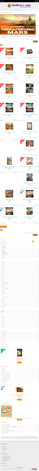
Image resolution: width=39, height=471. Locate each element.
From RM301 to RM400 (5, 379)
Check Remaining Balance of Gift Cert (8, 430)
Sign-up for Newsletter (5, 465)
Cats (2, 313)
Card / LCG (3, 263)
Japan (2, 323)
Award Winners (4, 335)
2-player (3, 261)
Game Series (4, 331)
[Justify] (36, 41)
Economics (3, 276)
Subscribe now (19, 419)
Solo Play (3, 299)
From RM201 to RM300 (5, 377)
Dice (2, 274)
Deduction (3, 269)
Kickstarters (3, 251)
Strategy (3, 301)
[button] (3, 357)
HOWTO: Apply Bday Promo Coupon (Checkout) (9, 426)
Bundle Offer (4, 255)
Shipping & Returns (5, 432)
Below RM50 (4, 370)
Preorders (3, 249)
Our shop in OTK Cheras (7, 456)
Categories (5, 9)
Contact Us (4, 451)
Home (2, 9)
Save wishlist (16, 62)
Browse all (3, 339)
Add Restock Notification (6, 424)
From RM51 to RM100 (5, 372)
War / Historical (4, 305)
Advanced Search (3, 243)
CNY (2, 315)
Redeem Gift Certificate (5, 428)
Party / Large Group (5, 288)
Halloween (3, 321)
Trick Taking (4, 303)
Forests (3, 319)
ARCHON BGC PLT (12, 468)
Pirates (3, 325)
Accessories (3, 257)
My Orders (4, 448)
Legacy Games (4, 284)
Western (3, 307)
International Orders (6, 458)
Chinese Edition (4, 337)
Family (3, 278)
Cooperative (4, 267)
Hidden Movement (5, 282)
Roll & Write (3, 292)
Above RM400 (4, 381)
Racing (3, 290)
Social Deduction (4, 297)
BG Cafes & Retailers (6, 459)
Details (19, 362)
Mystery (3, 286)
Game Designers (4, 333)
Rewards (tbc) (5, 449)
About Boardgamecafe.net (7, 455)
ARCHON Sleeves (4, 253)
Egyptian (3, 317)
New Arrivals (4, 247)
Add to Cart (3, 62)
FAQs (4, 450)
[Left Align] (34, 41)
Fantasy (3, 280)
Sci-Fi (2, 294)
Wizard (3, 327)
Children (3, 265)
